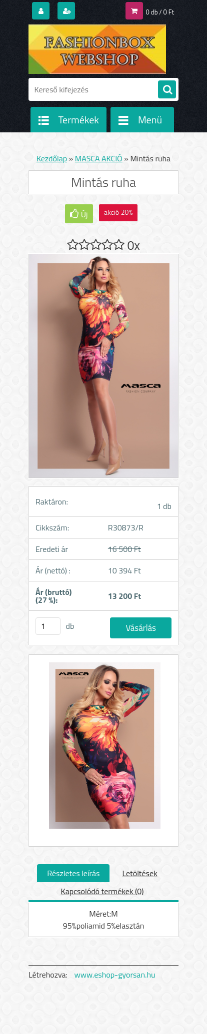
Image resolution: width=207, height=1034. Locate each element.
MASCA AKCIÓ (98, 158)
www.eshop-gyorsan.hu (115, 975)
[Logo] (97, 49)
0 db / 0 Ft (160, 12)
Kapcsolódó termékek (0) (102, 891)
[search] (167, 89)
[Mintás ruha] (103, 750)
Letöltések (139, 873)
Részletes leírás (73, 873)
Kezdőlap (51, 158)
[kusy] (48, 626)
